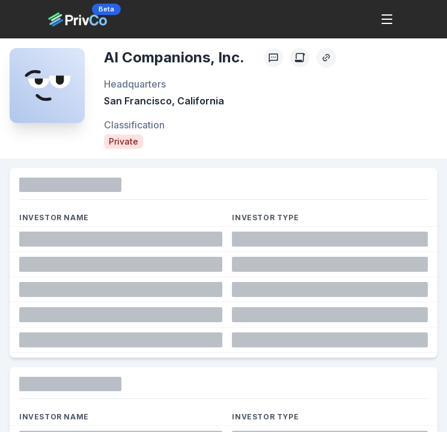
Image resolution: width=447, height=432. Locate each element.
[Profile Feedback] (273, 57)
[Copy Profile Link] (326, 57)
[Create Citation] (299, 57)
